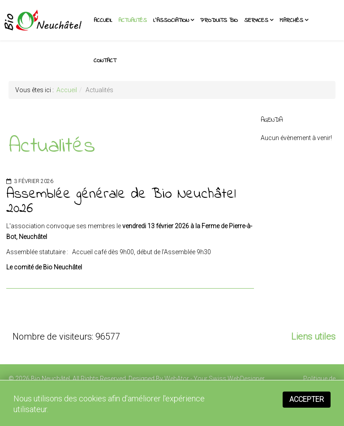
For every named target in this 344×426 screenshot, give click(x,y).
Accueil (103, 20)
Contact (105, 60)
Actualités (132, 20)
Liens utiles (313, 336)
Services (256, 20)
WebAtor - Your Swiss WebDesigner (214, 378)
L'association (171, 20)
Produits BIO (219, 20)
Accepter (306, 399)
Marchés (291, 20)
